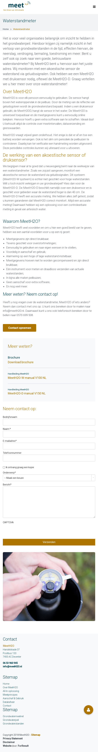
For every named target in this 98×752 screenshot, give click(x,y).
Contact (7, 705)
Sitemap (35, 735)
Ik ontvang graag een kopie (20, 467)
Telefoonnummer (12, 453)
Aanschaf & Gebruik (13, 698)
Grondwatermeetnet (13, 716)
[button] (88, 709)
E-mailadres (10, 441)
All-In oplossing (11, 691)
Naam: (7, 429)
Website (7, 746)
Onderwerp (9, 472)
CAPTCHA (8, 522)
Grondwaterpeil (11, 720)
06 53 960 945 (10, 663)
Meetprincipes (10, 694)
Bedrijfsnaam (10, 417)
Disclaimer (9, 742)
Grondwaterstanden (13, 723)
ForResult (23, 746)
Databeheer (9, 702)
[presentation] (28, 530)
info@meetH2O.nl (12, 666)
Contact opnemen (19, 328)
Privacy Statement (12, 738)
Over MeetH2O (10, 687)
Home (6, 683)
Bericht (7, 484)
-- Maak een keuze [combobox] (14, 478)
